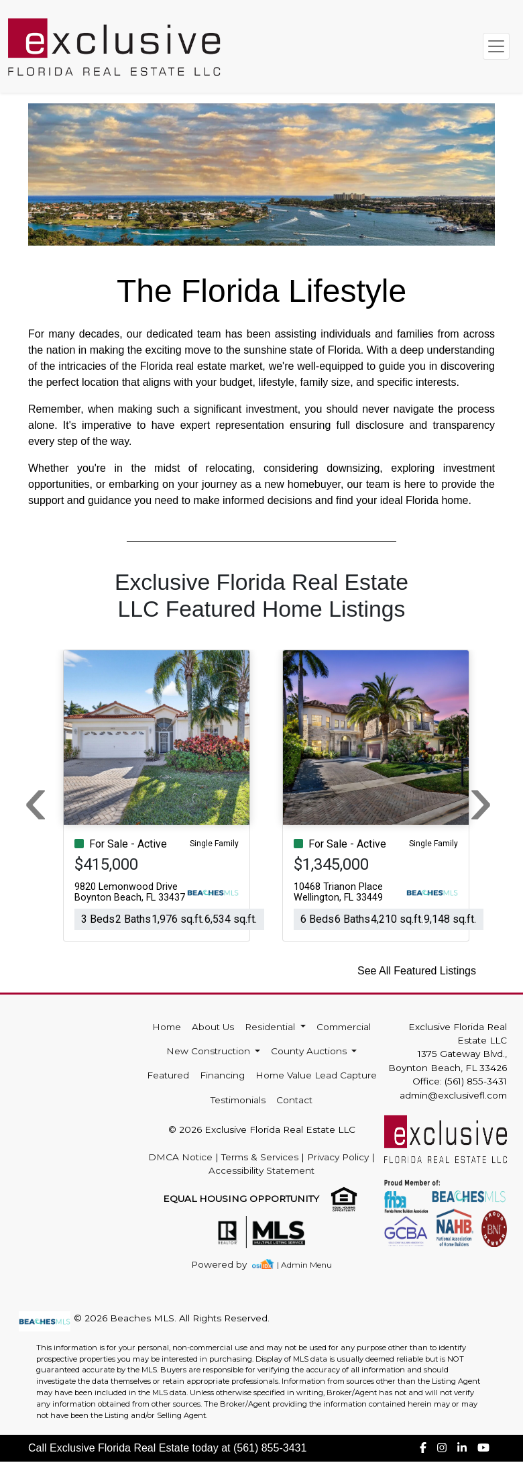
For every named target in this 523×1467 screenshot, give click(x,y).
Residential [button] (271, 1026)
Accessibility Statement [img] (261, 1170)
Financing (222, 1075)
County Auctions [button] (310, 1051)
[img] (227, 1264)
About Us (213, 1026)
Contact (294, 1100)
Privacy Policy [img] (338, 1157)
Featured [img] (168, 1075)
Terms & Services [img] (259, 1157)
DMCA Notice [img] (180, 1157)
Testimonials (238, 1100)
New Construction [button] (209, 1051)
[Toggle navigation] (496, 46)
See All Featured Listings (416, 970)
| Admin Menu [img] (304, 1265)
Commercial (343, 1026)
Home (166, 1026)
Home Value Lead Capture (316, 1075)
